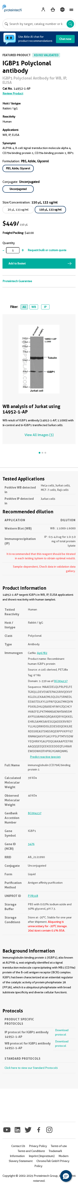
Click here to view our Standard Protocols (31, 1067)
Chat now (65, 39)
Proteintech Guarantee (17, 281)
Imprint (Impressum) (41, 1156)
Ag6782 (42, 653)
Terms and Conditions (31, 1151)
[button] (66, 1176)
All (24, 307)
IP (45, 307)
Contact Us (18, 1146)
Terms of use (59, 1146)
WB (33, 307)
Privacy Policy (38, 1146)
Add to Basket (17, 263)
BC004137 (61, 681)
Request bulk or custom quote (47, 250)
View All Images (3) (39, 435)
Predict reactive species (45, 756)
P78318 (33, 895)
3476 (31, 844)
